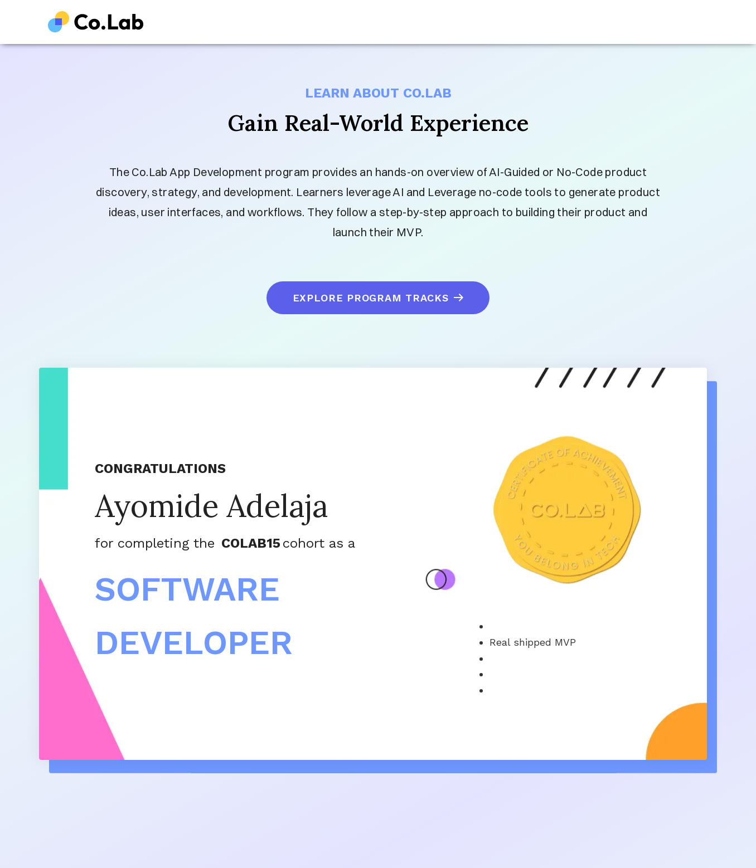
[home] (96, 22)
